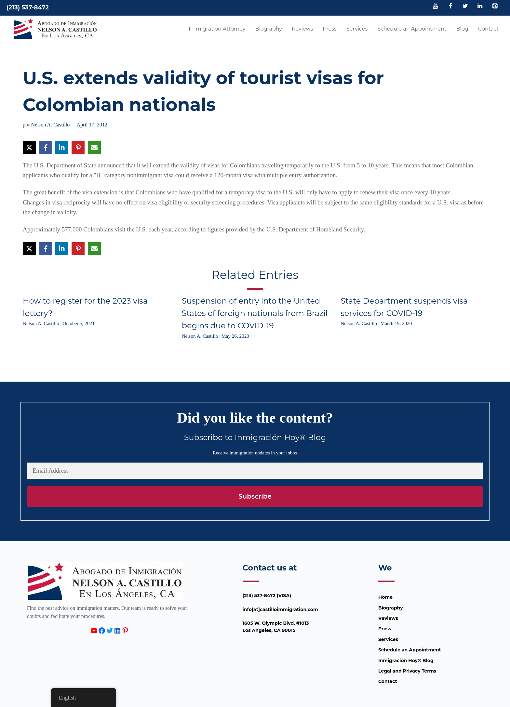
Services (357, 29)
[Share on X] (29, 147)
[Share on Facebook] (45, 147)
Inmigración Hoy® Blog (406, 660)
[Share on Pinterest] (78, 147)
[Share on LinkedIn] (61, 147)
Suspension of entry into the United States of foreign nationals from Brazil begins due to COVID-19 (255, 313)
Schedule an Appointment (411, 29)
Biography (268, 29)
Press (330, 29)
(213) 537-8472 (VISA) (267, 595)
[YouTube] (435, 6)
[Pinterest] (495, 6)
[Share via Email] (94, 147)
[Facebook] (450, 6)
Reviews (302, 29)
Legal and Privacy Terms (407, 671)
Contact (488, 29)
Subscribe (255, 496)
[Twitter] (465, 6)
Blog (462, 29)
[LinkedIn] (480, 6)
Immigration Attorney (217, 29)
